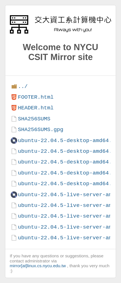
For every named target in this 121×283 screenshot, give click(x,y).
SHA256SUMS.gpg (40, 129)
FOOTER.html (36, 97)
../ (23, 86)
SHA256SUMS (34, 119)
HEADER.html (36, 108)
